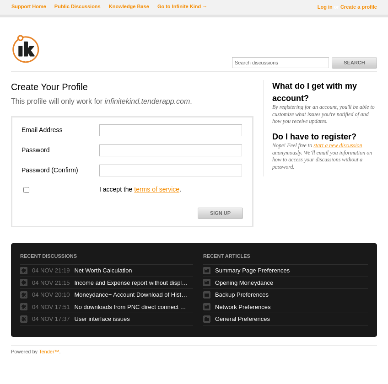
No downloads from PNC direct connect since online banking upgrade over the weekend (131, 307)
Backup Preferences (242, 294)
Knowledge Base (129, 6)
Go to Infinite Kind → (182, 6)
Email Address (42, 129)
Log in (325, 7)
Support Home (28, 6)
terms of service (156, 189)
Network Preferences (242, 307)
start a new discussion (337, 145)
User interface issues (101, 318)
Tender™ (49, 351)
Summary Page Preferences (252, 270)
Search (354, 62)
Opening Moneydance (244, 282)
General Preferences (242, 318)
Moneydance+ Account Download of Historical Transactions (131, 294)
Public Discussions (77, 6)
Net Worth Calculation (103, 270)
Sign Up (220, 213)
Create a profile (358, 7)
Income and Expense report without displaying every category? (131, 282)
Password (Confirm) (50, 170)
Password (35, 150)
